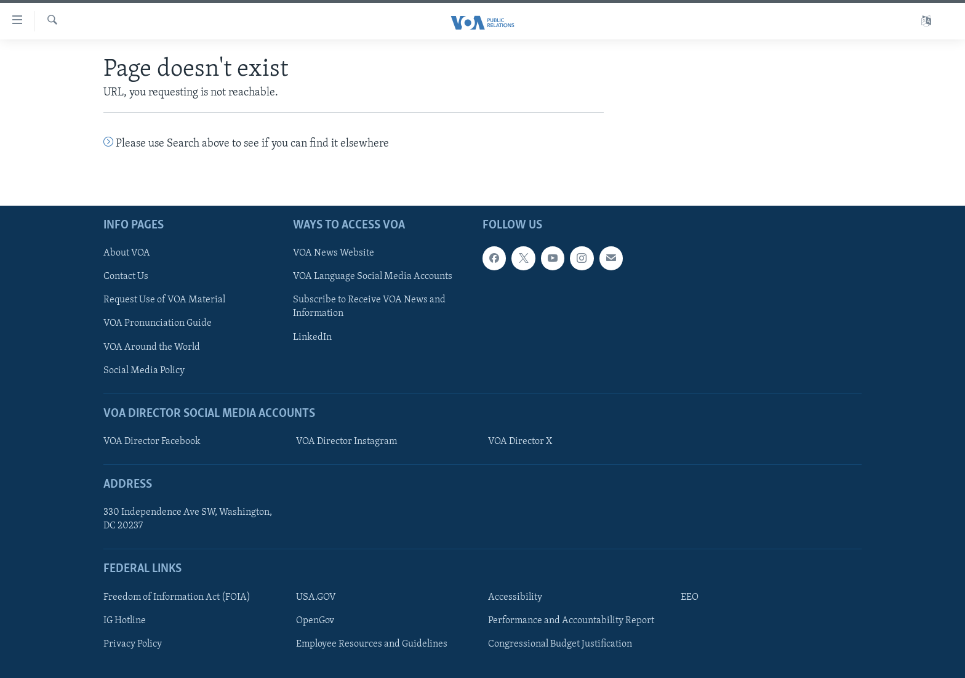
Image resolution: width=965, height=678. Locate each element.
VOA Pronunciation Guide (157, 323)
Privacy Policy (132, 644)
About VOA (126, 253)
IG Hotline (124, 621)
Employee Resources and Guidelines (371, 644)
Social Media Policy (144, 370)
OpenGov (315, 621)
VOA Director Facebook (152, 441)
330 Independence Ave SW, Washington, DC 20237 (187, 519)
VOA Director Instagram (346, 441)
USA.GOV (316, 597)
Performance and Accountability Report (571, 621)
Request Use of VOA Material (164, 300)
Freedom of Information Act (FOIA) (176, 597)
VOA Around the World (151, 347)
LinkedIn (312, 337)
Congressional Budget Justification (560, 644)
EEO (690, 597)
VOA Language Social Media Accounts (372, 276)
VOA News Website (333, 253)
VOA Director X (520, 441)
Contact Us (125, 276)
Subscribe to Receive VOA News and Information (369, 306)
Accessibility (515, 597)
